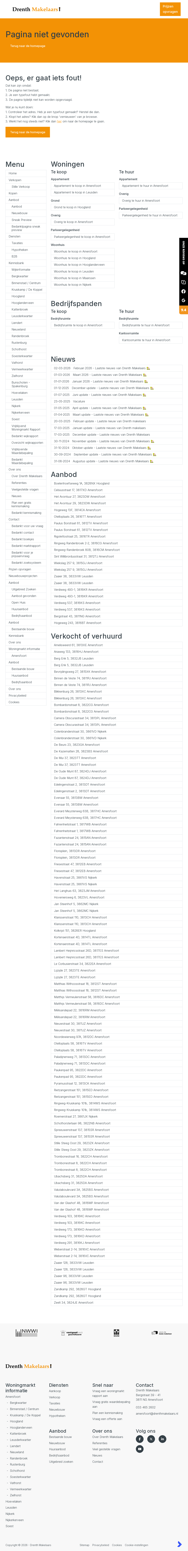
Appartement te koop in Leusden (75, 192)
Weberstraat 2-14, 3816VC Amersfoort (79, 1249)
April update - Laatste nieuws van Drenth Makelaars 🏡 (100, 408)
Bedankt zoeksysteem (26, 562)
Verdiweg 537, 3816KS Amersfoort (77, 603)
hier (59, 121)
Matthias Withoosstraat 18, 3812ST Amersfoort (85, 984)
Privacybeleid (17, 695)
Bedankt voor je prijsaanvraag (22, 554)
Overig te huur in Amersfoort (141, 200)
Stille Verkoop (21, 186)
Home (13, 173)
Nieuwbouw (20, 213)
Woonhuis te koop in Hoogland (74, 258)
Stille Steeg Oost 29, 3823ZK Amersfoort (81, 1143)
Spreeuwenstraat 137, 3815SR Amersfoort (82, 1130)
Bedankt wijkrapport (25, 436)
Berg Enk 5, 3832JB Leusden (74, 658)
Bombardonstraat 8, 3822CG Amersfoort (81, 705)
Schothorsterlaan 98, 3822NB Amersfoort (82, 1123)
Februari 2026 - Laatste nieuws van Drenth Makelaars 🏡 (102, 368)
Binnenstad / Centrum (26, 283)
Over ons (15, 469)
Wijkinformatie (21, 269)
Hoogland (18, 296)
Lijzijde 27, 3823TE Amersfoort (74, 970)
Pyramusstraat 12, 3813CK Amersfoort (79, 1083)
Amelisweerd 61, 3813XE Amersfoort (78, 645)
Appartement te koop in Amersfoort (77, 186)
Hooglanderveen (23, 303)
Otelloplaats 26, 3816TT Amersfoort (78, 516)
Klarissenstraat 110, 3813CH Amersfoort (80, 917)
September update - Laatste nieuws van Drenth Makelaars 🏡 (105, 454)
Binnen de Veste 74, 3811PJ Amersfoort (80, 678)
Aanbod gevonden (24, 596)
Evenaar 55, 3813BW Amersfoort (76, 798)
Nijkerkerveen (21, 412)
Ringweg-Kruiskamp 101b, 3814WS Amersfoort (85, 1103)
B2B (14, 256)
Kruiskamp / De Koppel (27, 289)
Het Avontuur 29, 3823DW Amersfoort (80, 503)
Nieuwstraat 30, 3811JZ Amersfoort (78, 1023)
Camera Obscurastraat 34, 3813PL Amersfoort (85, 718)
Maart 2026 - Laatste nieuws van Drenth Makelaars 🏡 (100, 375)
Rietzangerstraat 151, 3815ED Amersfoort (81, 1090)
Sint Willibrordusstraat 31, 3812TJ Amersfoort (84, 556)
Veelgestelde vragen (25, 489)
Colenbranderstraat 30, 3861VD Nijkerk (80, 731)
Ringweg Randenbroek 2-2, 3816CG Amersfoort (86, 543)
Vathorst (17, 362)
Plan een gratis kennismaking (21, 504)
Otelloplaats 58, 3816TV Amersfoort (78, 1043)
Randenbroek (20, 336)
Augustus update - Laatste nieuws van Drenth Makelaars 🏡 (103, 461)
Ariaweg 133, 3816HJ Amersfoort (76, 651)
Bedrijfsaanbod (22, 616)
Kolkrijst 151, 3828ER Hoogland (75, 930)
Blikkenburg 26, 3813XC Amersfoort (78, 691)
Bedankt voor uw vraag (27, 526)
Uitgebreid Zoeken (24, 589)
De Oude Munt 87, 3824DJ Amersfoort (80, 771)
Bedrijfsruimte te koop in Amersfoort (78, 325)
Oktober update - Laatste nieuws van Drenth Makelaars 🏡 (102, 448)
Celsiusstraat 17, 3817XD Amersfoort (78, 490)
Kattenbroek (20, 309)
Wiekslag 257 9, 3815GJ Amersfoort (78, 563)
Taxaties (17, 243)
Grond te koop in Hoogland (72, 207)
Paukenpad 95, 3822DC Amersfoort (78, 1070)
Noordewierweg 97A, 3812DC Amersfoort (81, 1037)
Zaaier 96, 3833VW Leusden (73, 1276)
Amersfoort (19, 656)
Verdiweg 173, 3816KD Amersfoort (77, 1229)
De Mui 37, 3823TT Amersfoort (75, 758)
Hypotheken (20, 250)
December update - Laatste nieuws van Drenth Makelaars (102, 434)
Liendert (17, 323)
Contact (14, 519)
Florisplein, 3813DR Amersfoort (74, 851)
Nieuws (16, 496)
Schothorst (19, 349)
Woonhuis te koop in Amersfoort (75, 251)
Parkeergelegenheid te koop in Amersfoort (82, 237)
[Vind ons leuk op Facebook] (140, 1439)
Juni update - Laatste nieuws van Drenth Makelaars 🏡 (100, 395)
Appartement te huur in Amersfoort (145, 186)
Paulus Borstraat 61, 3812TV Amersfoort (81, 523)
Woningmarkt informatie (24, 649)
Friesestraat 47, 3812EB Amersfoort (77, 864)
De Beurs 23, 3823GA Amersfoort (77, 745)
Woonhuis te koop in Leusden (74, 271)
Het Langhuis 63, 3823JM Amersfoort (79, 891)
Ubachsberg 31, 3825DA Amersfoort (78, 1176)
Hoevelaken (20, 393)
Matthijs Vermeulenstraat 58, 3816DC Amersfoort (87, 997)
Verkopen (15, 180)
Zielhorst (17, 376)
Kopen (13, 193)
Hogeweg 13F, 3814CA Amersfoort (77, 510)
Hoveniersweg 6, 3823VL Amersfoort (79, 897)
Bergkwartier (20, 276)
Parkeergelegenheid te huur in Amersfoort (149, 215)
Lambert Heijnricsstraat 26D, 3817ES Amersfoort (86, 950)
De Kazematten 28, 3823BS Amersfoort (81, 751)
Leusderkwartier (22, 316)
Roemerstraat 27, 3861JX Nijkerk (76, 1116)
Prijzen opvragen (20, 569)
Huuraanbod (20, 609)
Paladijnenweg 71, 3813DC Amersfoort (79, 1057)
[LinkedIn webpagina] (163, 1439)
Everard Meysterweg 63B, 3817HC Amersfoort (85, 811)
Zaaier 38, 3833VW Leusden (73, 576)
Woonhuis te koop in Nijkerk (72, 284)
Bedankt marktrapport (26, 546)
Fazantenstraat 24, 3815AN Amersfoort (80, 838)
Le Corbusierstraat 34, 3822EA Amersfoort (82, 964)
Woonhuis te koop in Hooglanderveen (79, 264)
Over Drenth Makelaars (27, 476)
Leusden (17, 399)
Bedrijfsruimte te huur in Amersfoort (145, 325)
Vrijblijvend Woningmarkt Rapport (26, 427)
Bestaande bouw (23, 629)
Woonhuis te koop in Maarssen (74, 278)
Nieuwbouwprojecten (23, 576)
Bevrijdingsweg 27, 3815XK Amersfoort (80, 671)
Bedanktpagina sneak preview (26, 228)
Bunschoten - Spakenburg (21, 384)
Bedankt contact (23, 532)
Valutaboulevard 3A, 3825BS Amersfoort (81, 1190)
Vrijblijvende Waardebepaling (22, 451)
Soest (15, 419)
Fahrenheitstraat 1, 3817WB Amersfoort (80, 824)
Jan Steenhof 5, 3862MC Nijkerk (76, 904)
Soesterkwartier (22, 356)
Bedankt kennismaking (26, 513)
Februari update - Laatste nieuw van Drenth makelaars (100, 421)
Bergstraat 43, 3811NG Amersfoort (77, 616)
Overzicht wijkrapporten (27, 442)
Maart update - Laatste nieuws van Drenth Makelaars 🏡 (101, 414)
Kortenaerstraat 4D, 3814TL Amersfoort (80, 937)
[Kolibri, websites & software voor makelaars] (179, 1544)
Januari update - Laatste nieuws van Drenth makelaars (100, 428)
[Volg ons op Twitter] (151, 1439)
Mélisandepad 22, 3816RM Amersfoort (79, 1010)
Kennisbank (16, 263)
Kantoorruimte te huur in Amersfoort (146, 340)
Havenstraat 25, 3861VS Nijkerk (75, 877)
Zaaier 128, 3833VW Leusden (74, 1263)
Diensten (14, 236)
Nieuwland (19, 329)
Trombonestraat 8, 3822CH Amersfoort (80, 1163)
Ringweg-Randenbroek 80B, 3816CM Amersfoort (87, 550)
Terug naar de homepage (27, 46)
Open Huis (19, 602)
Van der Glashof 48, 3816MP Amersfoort (81, 1203)
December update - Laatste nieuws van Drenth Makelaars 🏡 (104, 388)
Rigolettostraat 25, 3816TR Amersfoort (79, 536)
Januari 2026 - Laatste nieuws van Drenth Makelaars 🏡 (101, 381)
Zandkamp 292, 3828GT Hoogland (77, 1289)
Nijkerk (16, 406)
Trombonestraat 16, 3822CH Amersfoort (81, 1156)
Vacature (69, 401)
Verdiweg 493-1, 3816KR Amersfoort (78, 589)
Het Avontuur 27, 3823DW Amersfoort (79, 496)
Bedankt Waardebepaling (22, 461)
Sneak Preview (22, 220)
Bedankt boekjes (23, 539)
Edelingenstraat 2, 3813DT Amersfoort (79, 784)
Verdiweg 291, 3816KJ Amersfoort (77, 1243)
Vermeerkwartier (22, 369)
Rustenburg (19, 342)
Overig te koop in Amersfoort (73, 222)
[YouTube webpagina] (140, 1449)
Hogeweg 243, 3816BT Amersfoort (77, 623)
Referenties (19, 483)
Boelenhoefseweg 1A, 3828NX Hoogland (81, 483)
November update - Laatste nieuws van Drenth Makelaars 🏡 (104, 441)
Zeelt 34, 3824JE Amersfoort (73, 1302)
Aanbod (14, 200)
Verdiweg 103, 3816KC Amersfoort (77, 1216)
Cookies (14, 702)
